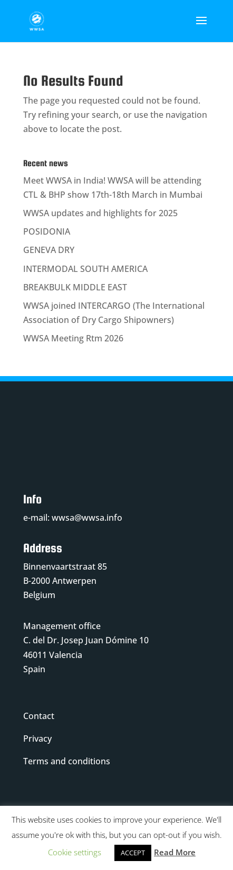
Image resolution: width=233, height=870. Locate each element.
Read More (175, 852)
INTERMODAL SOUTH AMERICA (85, 269)
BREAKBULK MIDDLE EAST (75, 287)
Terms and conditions (66, 761)
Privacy (37, 738)
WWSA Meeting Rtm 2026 (73, 338)
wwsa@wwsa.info (87, 517)
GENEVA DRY (48, 250)
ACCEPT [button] (133, 852)
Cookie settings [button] (74, 852)
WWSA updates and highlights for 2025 (100, 213)
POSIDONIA (46, 231)
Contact (38, 716)
